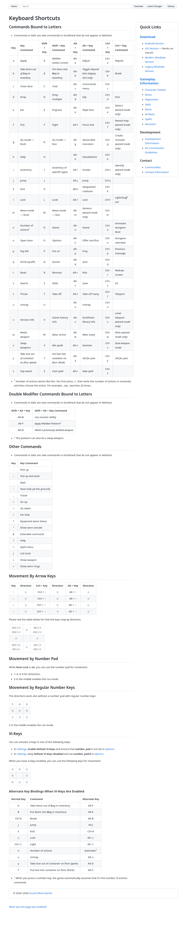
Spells (148, 119)
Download (147, 37)
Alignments (151, 99)
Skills (148, 104)
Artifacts (150, 114)
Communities (153, 167)
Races (148, 94)
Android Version (154, 43)
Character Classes (155, 89)
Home (14, 6)
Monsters (150, 124)
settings (21, 749)
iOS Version (151, 48)
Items (148, 109)
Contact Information (157, 172)
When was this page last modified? (28, 906)
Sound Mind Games (40, 893)
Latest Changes (154, 6)
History (171, 6)
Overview (138, 6)
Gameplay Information (149, 81)
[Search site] (75, 6)
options (109, 749)
